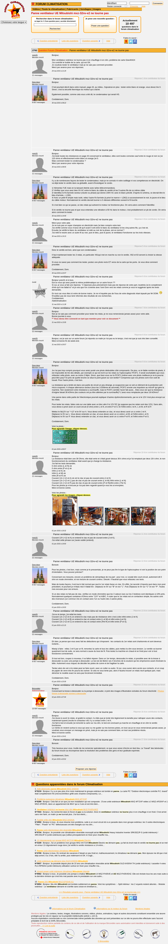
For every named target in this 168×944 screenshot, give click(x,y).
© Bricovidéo (103, 941)
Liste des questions (70, 41)
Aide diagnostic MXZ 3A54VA (58, 789)
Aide (143, 6)
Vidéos (36, 9)
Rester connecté (114, 6)
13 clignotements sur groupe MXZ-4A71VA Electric (64, 840)
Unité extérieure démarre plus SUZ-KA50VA (62, 861)
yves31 (35, 55)
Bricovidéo (36, 688)
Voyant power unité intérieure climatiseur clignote (63, 871)
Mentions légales (142, 908)
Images (97, 9)
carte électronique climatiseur (58, 851)
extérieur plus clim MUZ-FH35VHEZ (67, 809)
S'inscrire (134, 6)
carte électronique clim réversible (59, 830)
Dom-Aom (36, 82)
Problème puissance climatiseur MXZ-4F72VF (62, 799)
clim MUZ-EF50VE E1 (56, 882)
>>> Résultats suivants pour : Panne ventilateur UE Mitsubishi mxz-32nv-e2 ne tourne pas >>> (99, 892)
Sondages (85, 9)
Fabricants (72, 9)
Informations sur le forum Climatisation (67, 908)
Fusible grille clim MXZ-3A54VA (55, 820)
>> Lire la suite (48, 926)
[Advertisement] (107, 126)
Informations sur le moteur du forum (110, 908)
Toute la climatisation (53, 9)
